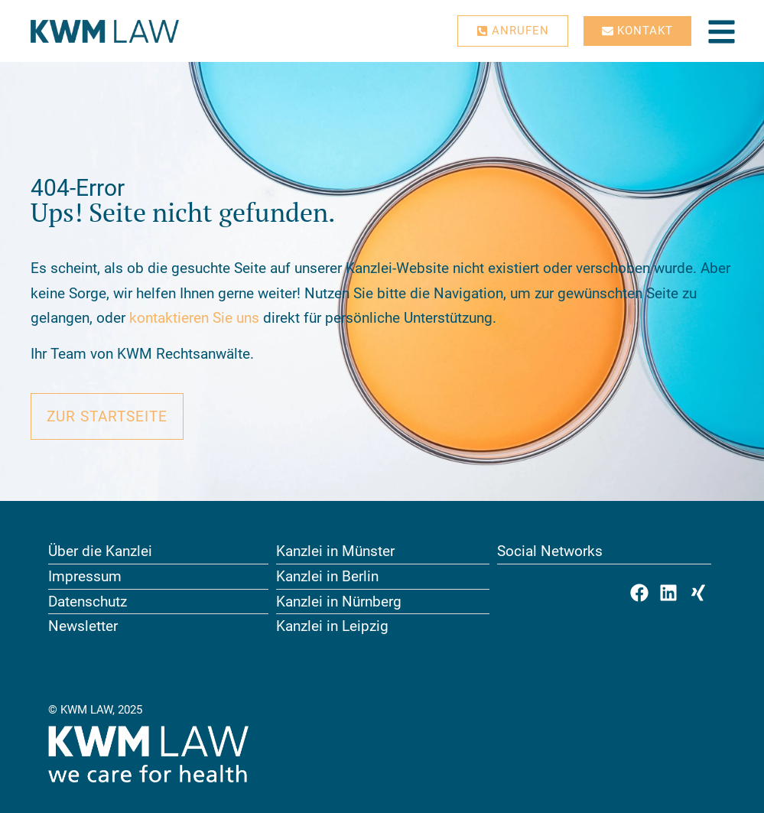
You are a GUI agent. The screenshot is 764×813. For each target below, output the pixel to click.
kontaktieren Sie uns (194, 318)
